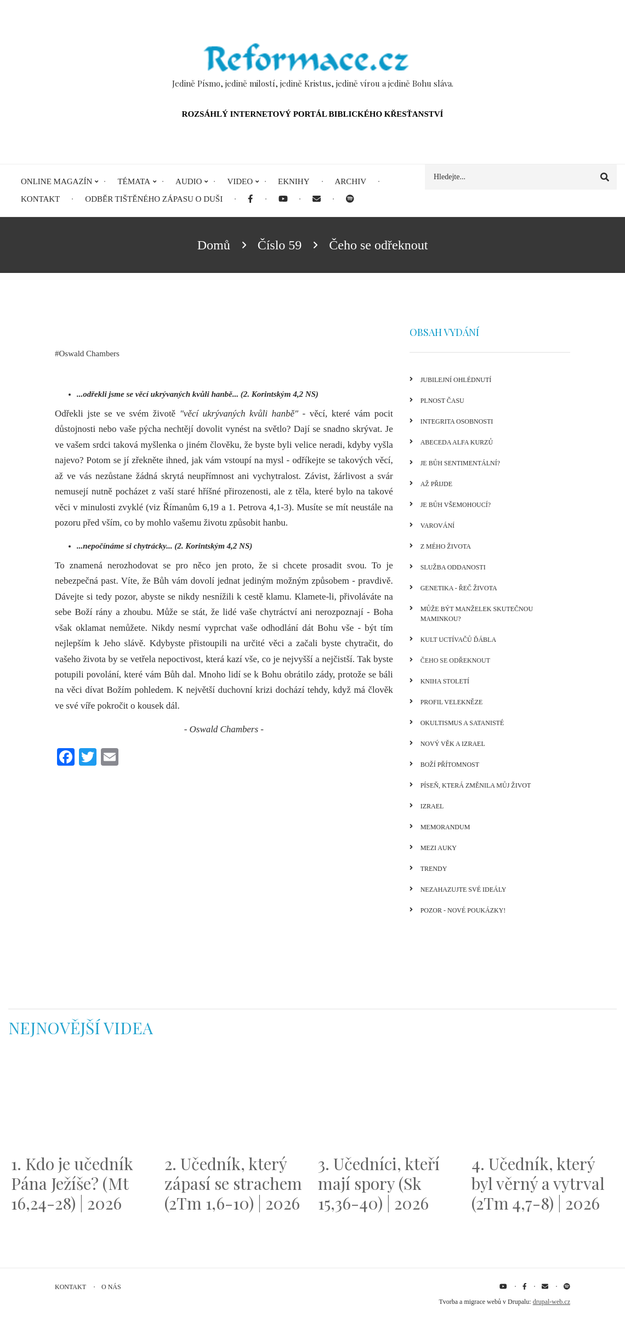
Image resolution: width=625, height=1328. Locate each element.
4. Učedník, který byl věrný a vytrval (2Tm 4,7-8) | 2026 (538, 1183)
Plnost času (442, 400)
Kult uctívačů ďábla (458, 639)
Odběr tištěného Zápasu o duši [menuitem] (154, 199)
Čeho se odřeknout (455, 660)
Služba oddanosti (453, 567)
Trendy (434, 869)
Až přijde (436, 484)
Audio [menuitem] (188, 181)
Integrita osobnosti (457, 421)
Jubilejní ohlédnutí (456, 380)
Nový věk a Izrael (453, 744)
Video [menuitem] (240, 181)
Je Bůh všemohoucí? (456, 505)
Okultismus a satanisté (462, 723)
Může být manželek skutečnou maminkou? (477, 614)
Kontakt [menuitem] (40, 199)
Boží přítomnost (450, 764)
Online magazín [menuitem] (56, 181)
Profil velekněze (452, 702)
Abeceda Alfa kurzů (457, 442)
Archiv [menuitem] (351, 181)
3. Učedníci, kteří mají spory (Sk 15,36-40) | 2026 (379, 1183)
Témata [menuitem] (133, 181)
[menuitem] (250, 199)
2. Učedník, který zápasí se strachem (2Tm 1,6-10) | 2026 (233, 1183)
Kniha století (445, 681)
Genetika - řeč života (459, 588)
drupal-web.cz (551, 1302)
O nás (111, 1287)
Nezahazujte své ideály (464, 889)
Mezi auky (439, 848)
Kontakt (70, 1287)
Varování (437, 525)
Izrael (432, 806)
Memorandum (445, 827)
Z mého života (446, 546)
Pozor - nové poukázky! (463, 910)
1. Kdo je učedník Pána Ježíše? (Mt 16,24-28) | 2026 (72, 1183)
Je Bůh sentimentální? (460, 463)
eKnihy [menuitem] (294, 181)
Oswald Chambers (89, 353)
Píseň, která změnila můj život (476, 785)
